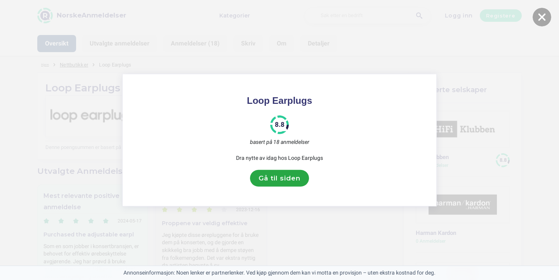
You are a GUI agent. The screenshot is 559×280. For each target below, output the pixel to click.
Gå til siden (279, 178)
